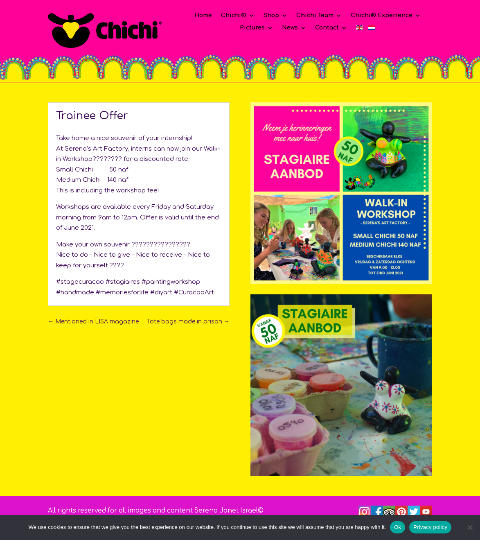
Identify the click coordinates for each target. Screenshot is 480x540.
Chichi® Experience (381, 15)
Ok (397, 527)
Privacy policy (430, 527)
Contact (327, 28)
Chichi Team (315, 15)
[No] (470, 527)
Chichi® (233, 15)
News (290, 28)
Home (203, 15)
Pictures (252, 28)
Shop (271, 15)
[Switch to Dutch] (371, 29)
